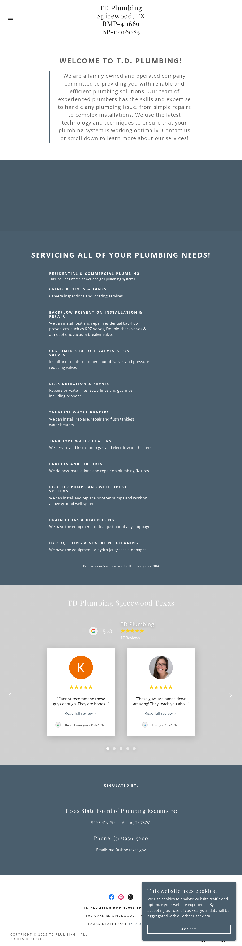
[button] (12, 19)
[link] (121, 32)
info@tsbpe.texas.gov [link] (127, 849)
